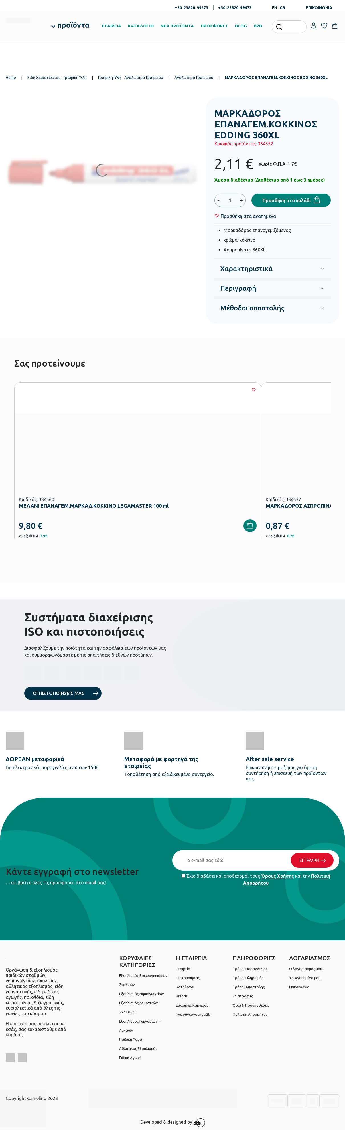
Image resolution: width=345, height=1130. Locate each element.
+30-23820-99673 (234, 7)
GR (282, 7)
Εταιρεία (183, 969)
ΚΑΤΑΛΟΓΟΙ (141, 25)
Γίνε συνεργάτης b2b (193, 1014)
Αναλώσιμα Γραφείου (193, 77)
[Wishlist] (248, 216)
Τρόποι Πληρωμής (248, 978)
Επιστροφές (243, 996)
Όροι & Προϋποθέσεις (251, 1005)
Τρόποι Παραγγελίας (250, 969)
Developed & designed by (172, 1122)
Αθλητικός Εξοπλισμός (138, 1048)
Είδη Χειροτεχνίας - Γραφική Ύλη (57, 77)
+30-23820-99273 (191, 7)
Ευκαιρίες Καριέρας (192, 1005)
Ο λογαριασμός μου (305, 969)
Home (11, 77)
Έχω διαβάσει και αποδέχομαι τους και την (256, 879)
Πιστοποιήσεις (188, 978)
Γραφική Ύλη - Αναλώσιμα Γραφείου (130, 77)
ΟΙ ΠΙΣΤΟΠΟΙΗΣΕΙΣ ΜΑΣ (58, 693)
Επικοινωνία (299, 987)
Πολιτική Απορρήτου (250, 1014)
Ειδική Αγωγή (130, 1058)
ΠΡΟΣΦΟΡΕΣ (214, 25)
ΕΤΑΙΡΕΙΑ (111, 25)
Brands (182, 996)
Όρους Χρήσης (277, 876)
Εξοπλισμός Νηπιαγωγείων (141, 994)
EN (274, 7)
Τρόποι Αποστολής (249, 987)
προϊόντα (73, 25)
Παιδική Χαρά (130, 1039)
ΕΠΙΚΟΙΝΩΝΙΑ (319, 7)
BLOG (241, 25)
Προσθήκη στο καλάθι (287, 200)
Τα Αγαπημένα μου (304, 978)
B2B (258, 25)
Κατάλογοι (185, 987)
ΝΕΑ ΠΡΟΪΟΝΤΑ (177, 25)
